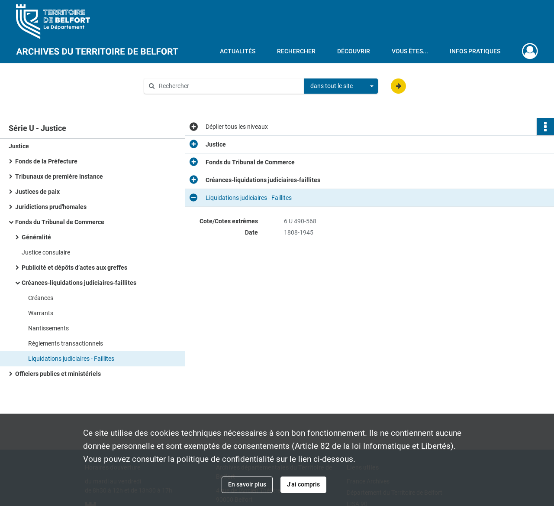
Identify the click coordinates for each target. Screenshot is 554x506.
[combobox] (341, 86)
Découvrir (353, 51)
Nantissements (48, 328)
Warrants (40, 313)
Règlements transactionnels (65, 343)
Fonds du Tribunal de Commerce (59, 222)
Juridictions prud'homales (51, 206)
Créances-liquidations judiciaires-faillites (79, 282)
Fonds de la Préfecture (46, 161)
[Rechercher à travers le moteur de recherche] (228, 86)
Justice (19, 146)
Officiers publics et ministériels (58, 373)
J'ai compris (303, 484)
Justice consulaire (46, 252)
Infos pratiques (475, 51)
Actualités (237, 51)
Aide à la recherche (176, 101)
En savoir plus (247, 484)
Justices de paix (37, 191)
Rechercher (296, 51)
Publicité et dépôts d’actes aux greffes (74, 267)
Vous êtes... (410, 51)
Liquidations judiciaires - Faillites (71, 358)
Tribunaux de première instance (59, 176)
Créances (40, 297)
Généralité (36, 237)
